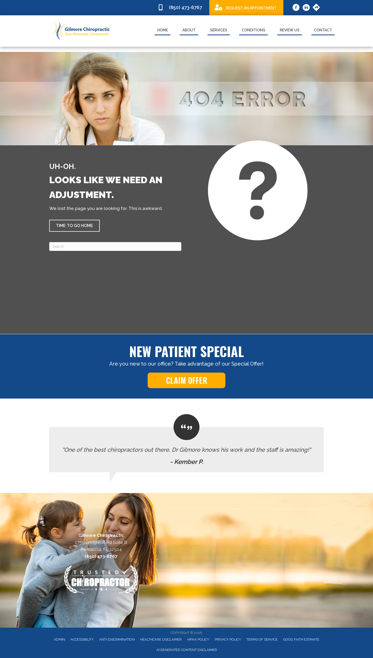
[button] (74, 226)
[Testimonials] (186, 443)
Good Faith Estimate (301, 639)
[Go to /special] (246, 7)
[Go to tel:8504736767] (180, 7)
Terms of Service (262, 639)
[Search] (115, 246)
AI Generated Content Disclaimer (186, 650)
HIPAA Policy (198, 639)
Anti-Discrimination (117, 639)
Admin (59, 639)
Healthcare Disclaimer (161, 639)
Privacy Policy (228, 639)
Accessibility (82, 639)
